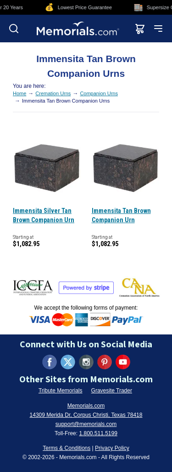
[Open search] (13, 28)
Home (19, 93)
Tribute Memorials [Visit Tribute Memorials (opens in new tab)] (61, 390)
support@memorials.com (86, 424)
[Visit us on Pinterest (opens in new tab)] (104, 362)
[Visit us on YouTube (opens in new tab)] (123, 362)
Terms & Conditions (66, 448)
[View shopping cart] (139, 28)
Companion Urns (99, 93)
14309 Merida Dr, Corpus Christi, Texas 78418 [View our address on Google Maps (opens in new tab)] (86, 415)
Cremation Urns (53, 93)
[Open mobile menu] (158, 28)
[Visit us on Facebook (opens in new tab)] (49, 362)
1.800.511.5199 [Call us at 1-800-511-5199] (98, 433)
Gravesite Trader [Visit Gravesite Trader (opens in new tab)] (111, 390)
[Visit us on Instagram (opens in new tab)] (86, 362)
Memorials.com (86, 406)
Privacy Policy (112, 448)
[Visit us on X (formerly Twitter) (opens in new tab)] (68, 362)
